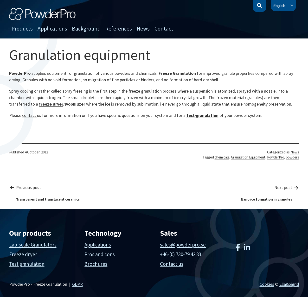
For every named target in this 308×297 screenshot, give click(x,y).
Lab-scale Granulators (33, 244)
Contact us (171, 264)
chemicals (222, 157)
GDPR (77, 284)
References (118, 28)
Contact (163, 28)
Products (22, 28)
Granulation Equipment (248, 157)
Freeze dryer (23, 254)
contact (29, 115)
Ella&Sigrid (289, 284)
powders (292, 157)
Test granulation (27, 264)
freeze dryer (51, 104)
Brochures (95, 264)
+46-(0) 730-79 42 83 (180, 254)
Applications (52, 28)
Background (86, 28)
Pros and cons (99, 254)
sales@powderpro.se (183, 244)
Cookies (267, 284)
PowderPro (275, 157)
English (279, 6)
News (143, 28)
